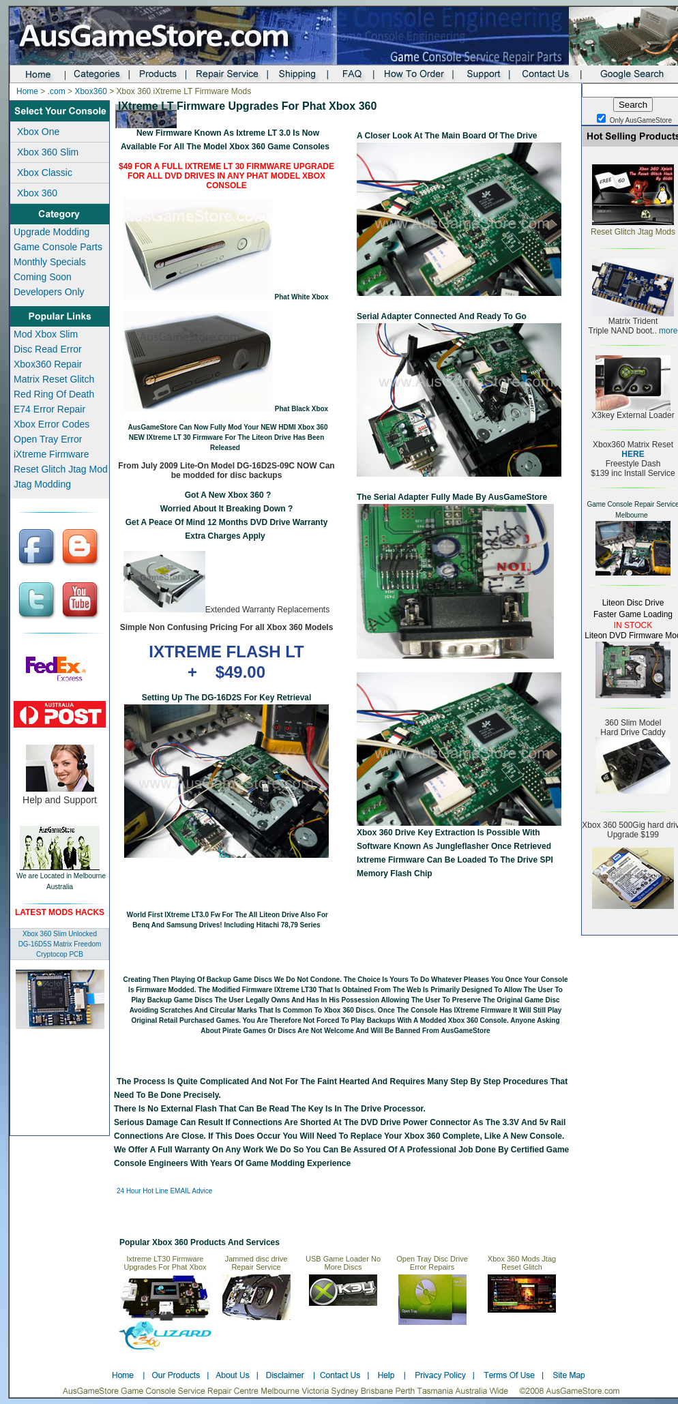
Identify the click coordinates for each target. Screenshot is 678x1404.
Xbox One (38, 131)
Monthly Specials (50, 261)
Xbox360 (90, 91)
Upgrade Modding (51, 231)
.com (56, 91)
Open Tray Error (48, 439)
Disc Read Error (48, 349)
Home (27, 91)
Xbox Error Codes (51, 424)
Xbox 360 (37, 193)
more (667, 330)
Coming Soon (43, 276)
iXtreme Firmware (51, 454)
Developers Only (49, 291)
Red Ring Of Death (54, 394)
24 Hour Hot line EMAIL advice (164, 1191)
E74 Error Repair (49, 409)
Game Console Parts (58, 246)
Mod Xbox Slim (46, 334)
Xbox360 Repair (48, 364)
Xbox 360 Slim (47, 152)
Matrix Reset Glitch (54, 379)
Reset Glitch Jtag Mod (61, 469)
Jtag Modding (42, 484)
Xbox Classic (44, 172)
